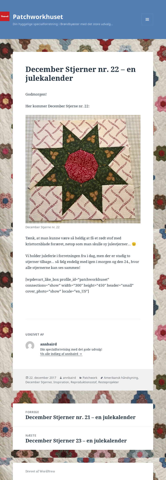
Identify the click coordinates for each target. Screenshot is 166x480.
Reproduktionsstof (84, 382)
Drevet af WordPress (40, 471)
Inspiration (61, 382)
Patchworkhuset (38, 16)
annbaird (69, 378)
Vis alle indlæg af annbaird (59, 354)
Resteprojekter (108, 382)
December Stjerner (38, 382)
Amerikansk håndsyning (121, 378)
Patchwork (90, 378)
